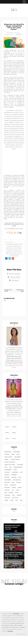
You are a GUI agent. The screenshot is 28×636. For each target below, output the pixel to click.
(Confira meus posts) (16, 416)
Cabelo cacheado (8, 456)
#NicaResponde (7, 451)
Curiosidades (20, 464)
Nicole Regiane (9, 242)
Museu (13, 482)
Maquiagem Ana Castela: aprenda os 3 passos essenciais (12, 527)
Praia (5, 492)
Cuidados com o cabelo (9, 464)
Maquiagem (14, 477)
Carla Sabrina (17, 456)
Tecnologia (7, 497)
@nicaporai (10, 631)
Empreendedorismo (18, 467)
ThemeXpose (16, 613)
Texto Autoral (15, 497)
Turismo (6, 500)
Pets (13, 490)
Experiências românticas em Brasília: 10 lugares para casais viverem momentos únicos (13, 537)
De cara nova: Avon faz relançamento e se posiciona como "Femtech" (14, 545)
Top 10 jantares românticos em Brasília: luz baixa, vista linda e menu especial (13, 554)
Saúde (13, 495)
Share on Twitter (15, 277)
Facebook (7, 425)
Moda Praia (7, 482)
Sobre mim (19, 495)
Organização (13, 485)
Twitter (7, 437)
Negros (6, 485)
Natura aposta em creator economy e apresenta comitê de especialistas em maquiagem (14, 564)
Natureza (18, 482)
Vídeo (21, 500)
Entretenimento (8, 469)
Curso (5, 467)
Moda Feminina (7, 479)
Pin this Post (15, 280)
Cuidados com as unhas (9, 462)
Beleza (18, 454)
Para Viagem (7, 487)
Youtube (14, 437)
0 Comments (18, 34)
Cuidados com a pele (15, 459)
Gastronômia (15, 472)
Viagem (11, 500)
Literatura (6, 477)
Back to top (21, 634)
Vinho (16, 500)
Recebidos (11, 492)
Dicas (10, 467)
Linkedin (7, 431)
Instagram (14, 425)
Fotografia (7, 472)
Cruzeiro (6, 459)
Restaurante (7, 495)
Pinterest (14, 431)
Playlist (17, 490)
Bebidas (13, 454)
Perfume (20, 487)
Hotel (21, 472)
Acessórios (6, 454)
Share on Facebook (14, 273)
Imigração (6, 474)
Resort (16, 492)
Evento (15, 469)
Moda (20, 477)
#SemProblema (16, 451)
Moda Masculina (16, 479)
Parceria (14, 487)
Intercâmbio (14, 474)
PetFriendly (7, 490)
